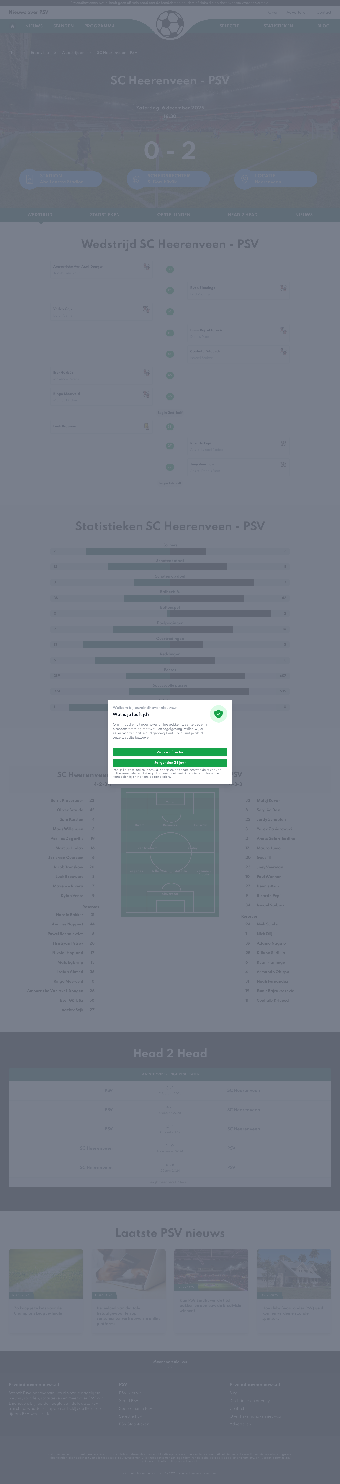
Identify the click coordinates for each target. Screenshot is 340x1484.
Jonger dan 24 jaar (170, 763)
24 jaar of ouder (170, 752)
